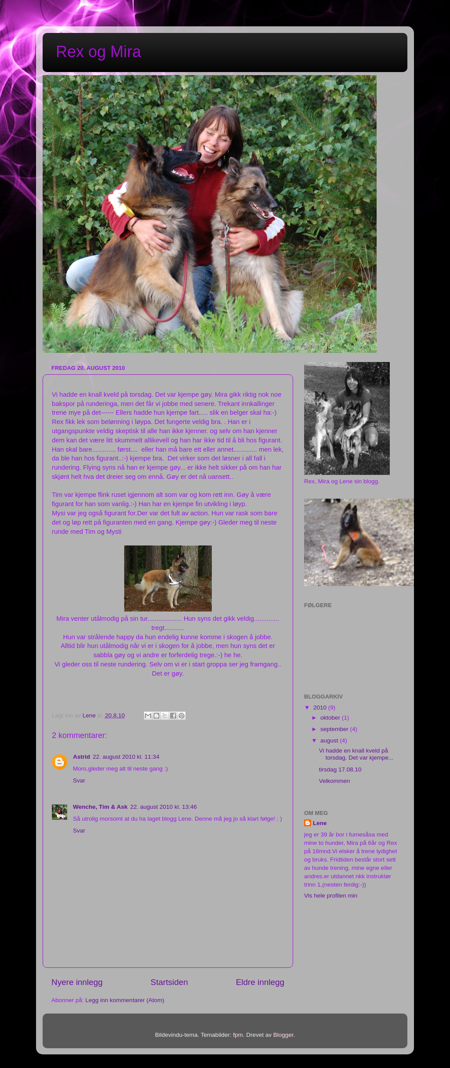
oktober (331, 717)
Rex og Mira (98, 52)
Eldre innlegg (260, 982)
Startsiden (169, 982)
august (330, 740)
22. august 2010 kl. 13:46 (163, 807)
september (335, 729)
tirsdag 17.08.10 (340, 769)
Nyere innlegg (77, 982)
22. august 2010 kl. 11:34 (126, 756)
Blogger (283, 1035)
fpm (238, 1035)
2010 (320, 707)
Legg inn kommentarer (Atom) (124, 1000)
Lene (320, 823)
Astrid (81, 756)
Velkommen (334, 781)
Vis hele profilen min (330, 895)
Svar (79, 780)
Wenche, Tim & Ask (100, 807)
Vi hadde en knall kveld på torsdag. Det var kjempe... (356, 754)
